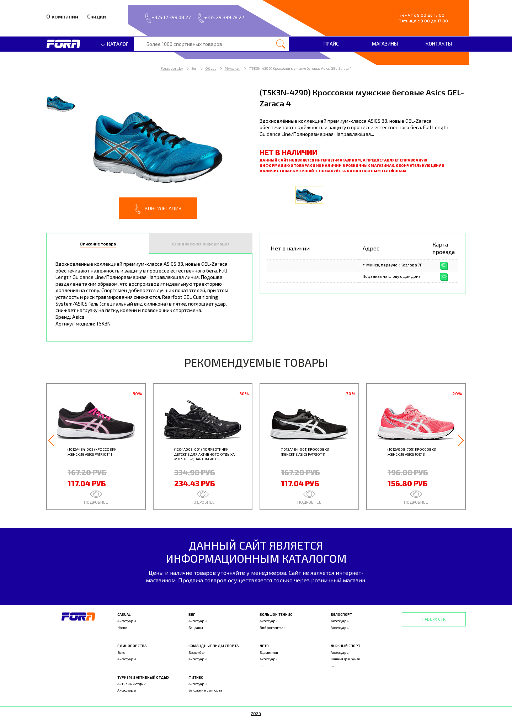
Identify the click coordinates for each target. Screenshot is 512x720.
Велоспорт (341, 614)
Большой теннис (276, 614)
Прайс (331, 44)
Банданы (195, 627)
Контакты (439, 44)
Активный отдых (131, 684)
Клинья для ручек (345, 659)
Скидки (96, 16)
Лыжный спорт (345, 646)
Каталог (114, 44)
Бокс (121, 652)
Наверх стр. (434, 618)
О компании (62, 16)
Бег (191, 614)
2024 (256, 713)
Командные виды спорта (213, 646)
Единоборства (131, 646)
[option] (149, 153)
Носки (122, 627)
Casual (123, 614)
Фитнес (195, 677)
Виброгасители (273, 627)
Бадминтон (269, 652)
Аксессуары (126, 621)
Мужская (232, 68)
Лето (264, 646)
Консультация (157, 209)
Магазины (385, 44)
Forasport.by (172, 68)
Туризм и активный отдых (143, 677)
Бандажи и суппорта (205, 690)
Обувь (210, 68)
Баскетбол (197, 652)
